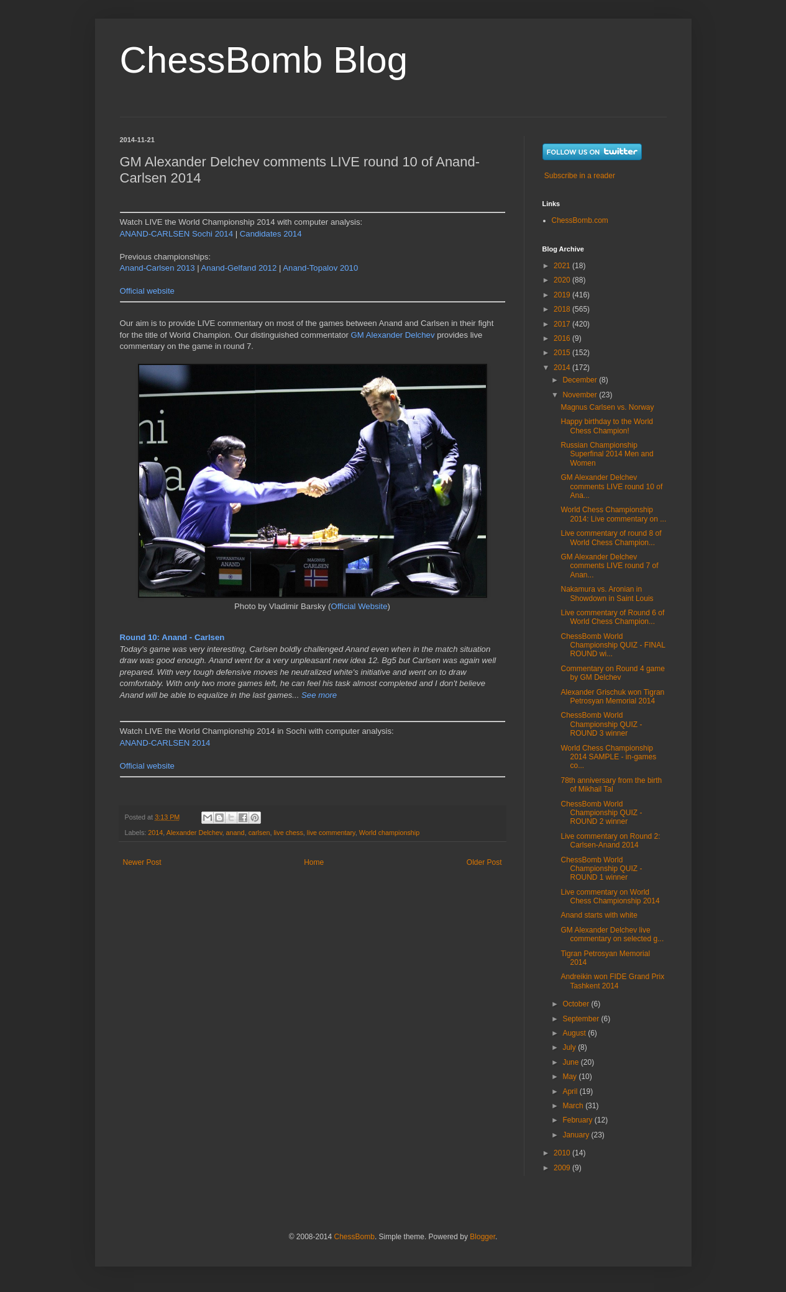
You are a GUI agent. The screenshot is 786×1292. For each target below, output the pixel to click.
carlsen (259, 832)
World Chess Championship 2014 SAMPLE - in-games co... (608, 757)
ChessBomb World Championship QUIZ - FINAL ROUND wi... (612, 645)
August (575, 1033)
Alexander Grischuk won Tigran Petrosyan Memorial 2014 (612, 696)
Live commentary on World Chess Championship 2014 (609, 896)
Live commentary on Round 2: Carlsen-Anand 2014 (610, 840)
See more (319, 695)
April (570, 1091)
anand (235, 832)
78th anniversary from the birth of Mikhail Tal (611, 784)
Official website (147, 291)
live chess (288, 832)
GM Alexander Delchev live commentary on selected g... (612, 934)
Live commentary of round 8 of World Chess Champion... (610, 537)
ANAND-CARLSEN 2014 (165, 743)
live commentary (331, 832)
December (580, 380)
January (576, 1135)
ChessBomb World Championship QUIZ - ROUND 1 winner (601, 869)
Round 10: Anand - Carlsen (172, 637)
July (570, 1047)
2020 (563, 280)
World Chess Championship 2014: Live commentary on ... (613, 514)
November (580, 395)
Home (314, 862)
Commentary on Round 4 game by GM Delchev (612, 673)
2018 (563, 309)
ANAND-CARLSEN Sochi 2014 (177, 233)
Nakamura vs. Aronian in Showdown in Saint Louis (606, 593)
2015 (563, 352)
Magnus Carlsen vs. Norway (607, 407)
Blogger (482, 1236)
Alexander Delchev (194, 832)
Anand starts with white (598, 915)
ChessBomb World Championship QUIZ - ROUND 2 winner (601, 813)
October (576, 1004)
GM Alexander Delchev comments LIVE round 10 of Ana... (611, 486)
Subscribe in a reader (579, 175)
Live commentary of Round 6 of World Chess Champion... (612, 617)
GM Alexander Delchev (393, 335)
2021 (563, 265)
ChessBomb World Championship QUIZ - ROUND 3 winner (601, 724)
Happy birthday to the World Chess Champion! (606, 426)
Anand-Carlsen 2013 (157, 268)
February (578, 1120)
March (573, 1105)
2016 (563, 338)
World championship (389, 832)
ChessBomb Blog (264, 60)
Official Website (359, 606)
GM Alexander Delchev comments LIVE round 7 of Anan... (609, 566)
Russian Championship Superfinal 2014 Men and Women (606, 454)
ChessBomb (354, 1236)
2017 (563, 324)
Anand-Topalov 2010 (320, 268)
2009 (563, 1167)
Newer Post (142, 862)
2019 (563, 295)
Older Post (484, 862)
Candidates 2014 (271, 233)
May (570, 1076)
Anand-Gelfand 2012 (239, 268)
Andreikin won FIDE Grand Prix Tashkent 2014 (612, 981)
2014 (155, 832)
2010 (563, 1153)
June (571, 1062)
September (581, 1018)
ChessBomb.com (580, 220)
